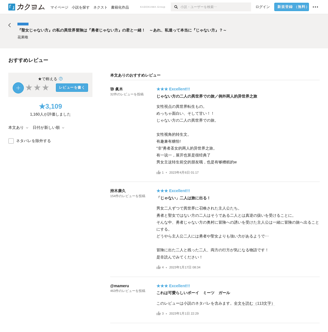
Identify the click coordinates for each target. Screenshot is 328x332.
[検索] (175, 6)
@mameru (119, 286)
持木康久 (118, 191)
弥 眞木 (116, 89)
